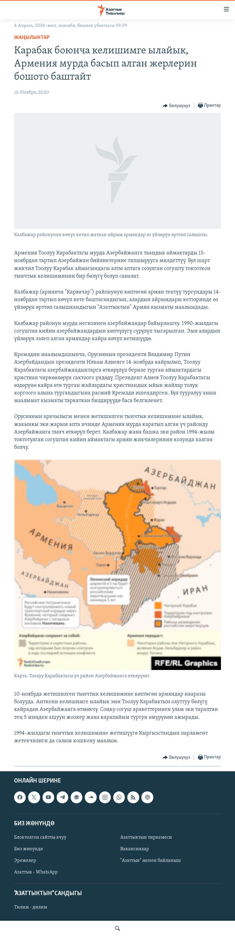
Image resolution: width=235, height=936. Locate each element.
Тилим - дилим (30, 907)
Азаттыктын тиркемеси (146, 837)
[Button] (176, 106)
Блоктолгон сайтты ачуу (40, 837)
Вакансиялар (134, 849)
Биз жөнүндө (28, 849)
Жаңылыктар (32, 38)
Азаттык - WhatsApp (36, 872)
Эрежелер (25, 860)
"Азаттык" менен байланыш (150, 860)
